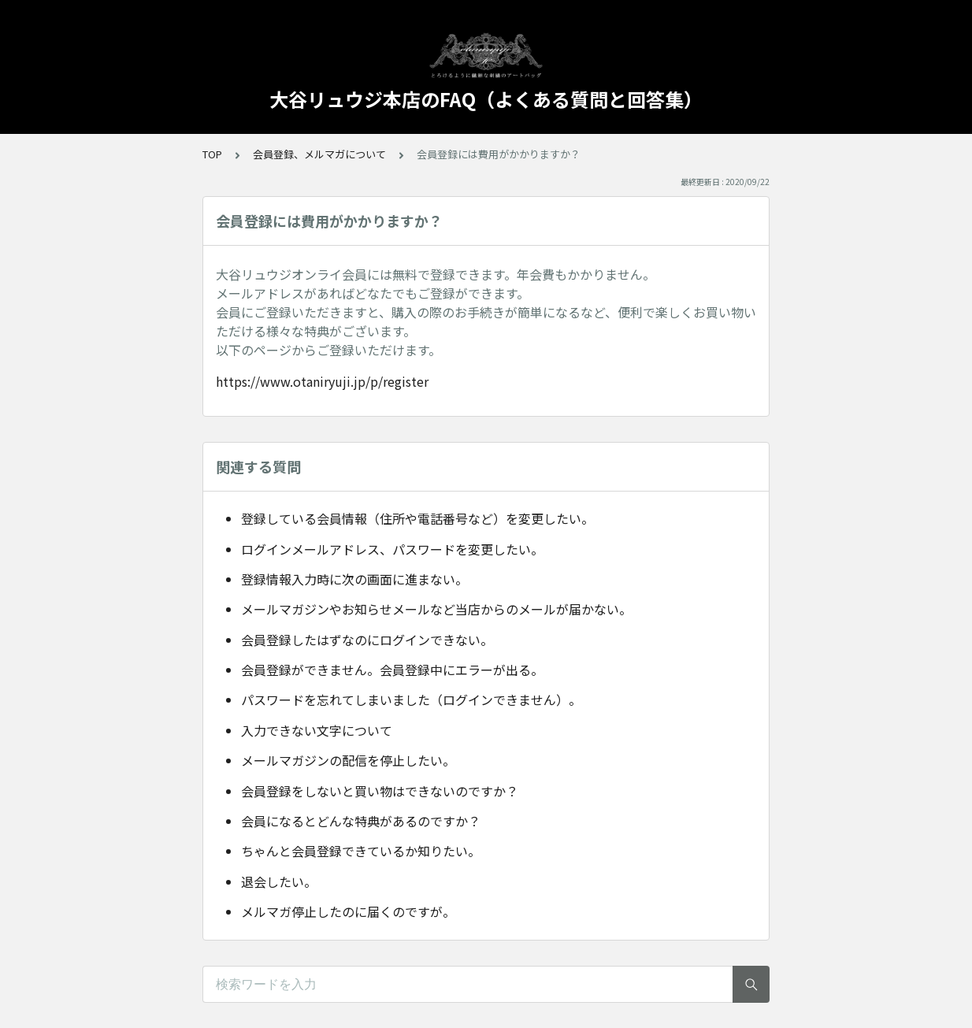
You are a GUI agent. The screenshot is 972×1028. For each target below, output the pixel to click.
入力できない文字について (316, 730)
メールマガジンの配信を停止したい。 (348, 760)
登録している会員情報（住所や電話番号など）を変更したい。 (417, 518)
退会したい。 (279, 881)
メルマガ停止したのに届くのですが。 (348, 911)
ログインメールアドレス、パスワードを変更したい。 (392, 549)
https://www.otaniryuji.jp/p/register (322, 381)
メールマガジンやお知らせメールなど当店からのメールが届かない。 (436, 608)
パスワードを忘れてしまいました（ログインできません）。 (411, 699)
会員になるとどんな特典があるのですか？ (360, 820)
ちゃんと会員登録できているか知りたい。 (360, 850)
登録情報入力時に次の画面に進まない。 (354, 579)
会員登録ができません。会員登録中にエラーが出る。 (392, 669)
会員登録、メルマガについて (319, 154)
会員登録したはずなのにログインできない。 (367, 639)
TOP (212, 154)
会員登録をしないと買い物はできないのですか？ (379, 790)
